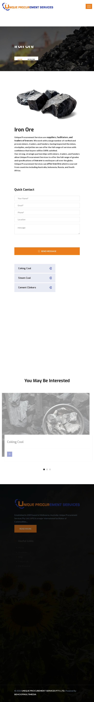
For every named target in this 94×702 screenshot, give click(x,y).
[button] (44, 469)
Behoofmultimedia (25, 694)
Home (20, 60)
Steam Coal (24, 277)
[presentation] (29, 240)
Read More (25, 529)
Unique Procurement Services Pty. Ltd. (43, 690)
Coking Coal (24, 268)
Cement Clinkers (27, 287)
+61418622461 (35, 344)
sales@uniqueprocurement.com (35, 348)
